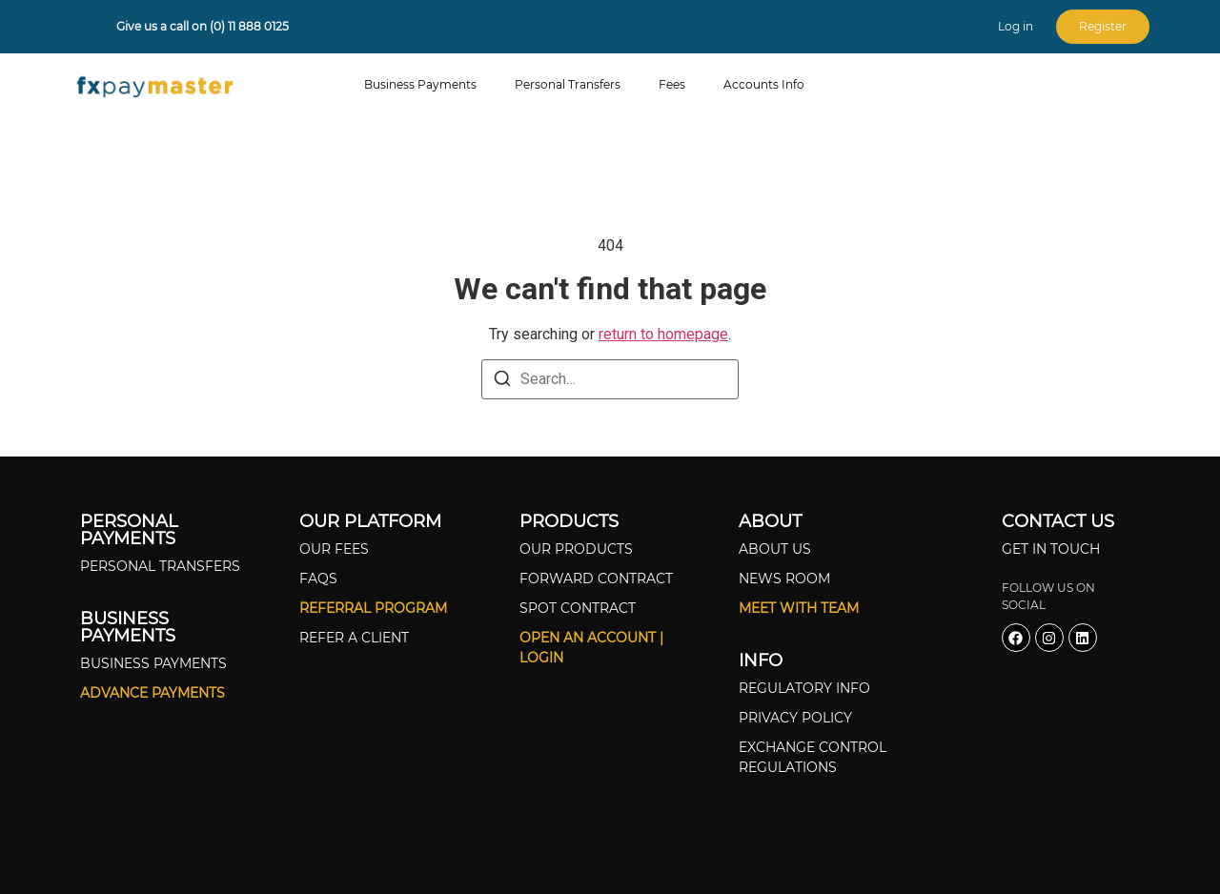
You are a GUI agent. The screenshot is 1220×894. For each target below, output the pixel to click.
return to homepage (663, 334)
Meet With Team (799, 608)
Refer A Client (354, 637)
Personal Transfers (567, 84)
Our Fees (334, 549)
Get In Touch (1051, 549)
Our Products (576, 549)
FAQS (318, 578)
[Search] (502, 381)
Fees (672, 84)
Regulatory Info (804, 688)
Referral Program (373, 608)
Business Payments (420, 84)
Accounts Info (763, 84)
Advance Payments (152, 692)
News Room (784, 578)
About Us (775, 549)
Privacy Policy (795, 717)
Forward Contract (596, 578)
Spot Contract (577, 608)
